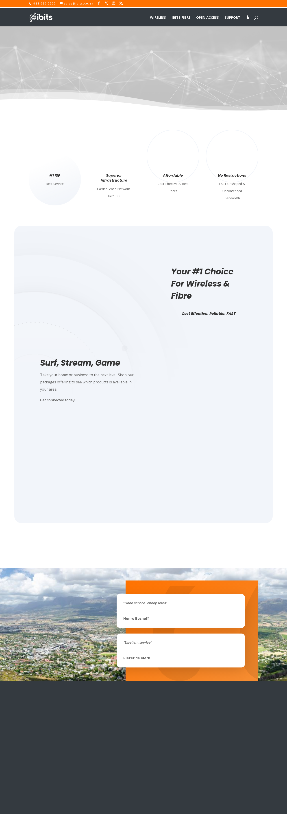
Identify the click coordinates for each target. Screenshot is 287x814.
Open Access (207, 16)
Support (232, 16)
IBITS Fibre (181, 16)
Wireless (158, 16)
